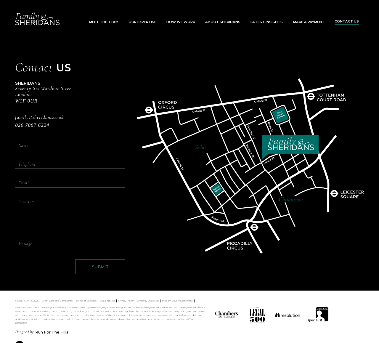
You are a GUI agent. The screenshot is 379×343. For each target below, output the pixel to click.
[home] (37, 18)
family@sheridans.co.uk (39, 117)
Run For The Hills (51, 332)
